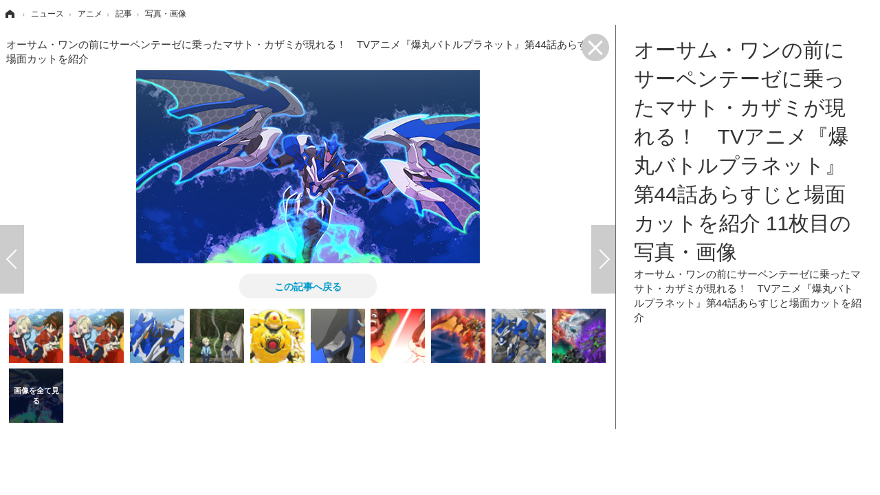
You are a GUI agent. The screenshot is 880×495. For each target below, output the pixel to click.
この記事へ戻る (308, 286)
